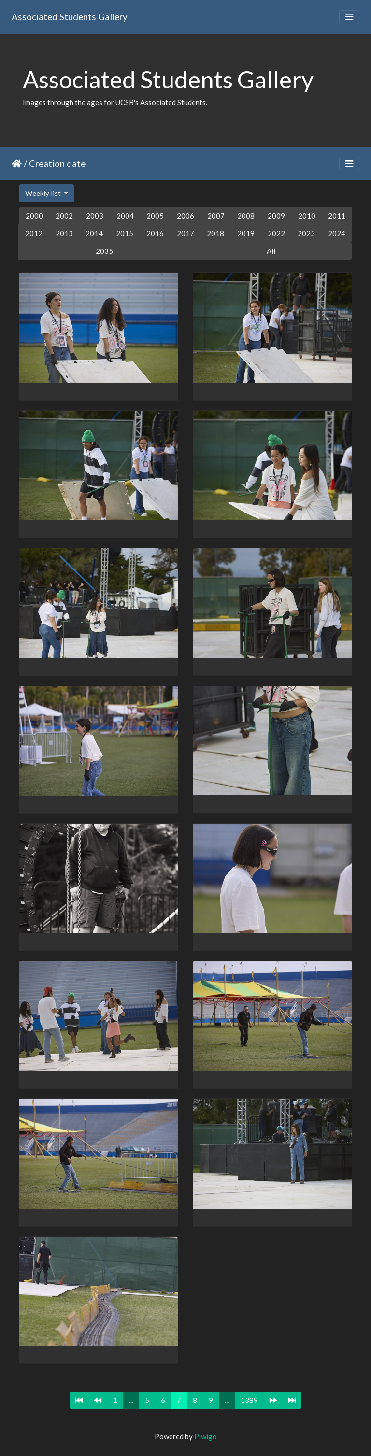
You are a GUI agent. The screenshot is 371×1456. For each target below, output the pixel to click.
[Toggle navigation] (349, 17)
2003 (94, 215)
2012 (34, 233)
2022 (276, 233)
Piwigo (205, 1436)
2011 (336, 215)
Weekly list (43, 193)
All (271, 251)
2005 (155, 215)
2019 (246, 233)
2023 (306, 233)
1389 (249, 1400)
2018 (215, 233)
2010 (306, 215)
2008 (246, 215)
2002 (64, 215)
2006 (185, 215)
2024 (336, 233)
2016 (155, 233)
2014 (94, 233)
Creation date (57, 163)
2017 (185, 233)
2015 (124, 233)
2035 (104, 251)
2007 (216, 215)
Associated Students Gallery (70, 16)
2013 (64, 233)
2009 (276, 215)
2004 (125, 215)
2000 (34, 215)
